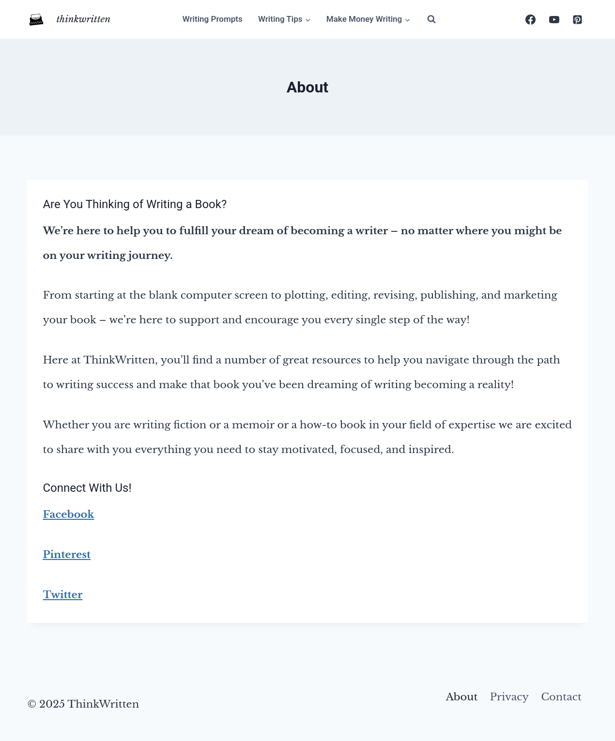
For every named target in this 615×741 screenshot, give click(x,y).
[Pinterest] (578, 19)
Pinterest (67, 554)
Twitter (62, 595)
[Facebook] (531, 19)
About (462, 697)
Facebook (68, 514)
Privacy (509, 697)
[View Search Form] (431, 19)
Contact (561, 697)
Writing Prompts (213, 19)
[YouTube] (554, 19)
